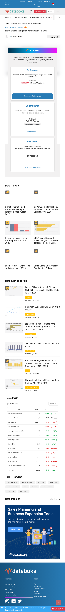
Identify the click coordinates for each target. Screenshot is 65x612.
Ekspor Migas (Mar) (14, 435)
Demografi (30, 314)
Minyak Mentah (12, 482)
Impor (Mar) (11, 448)
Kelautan (37, 593)
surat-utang (23, 491)
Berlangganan (40, 11)
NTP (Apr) (11, 470)
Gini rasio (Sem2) (13, 418)
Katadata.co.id (23, 1)
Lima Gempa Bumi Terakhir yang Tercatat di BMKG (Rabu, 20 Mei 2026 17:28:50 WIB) (40, 327)
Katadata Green (29, 3)
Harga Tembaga (27, 482)
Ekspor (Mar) (11, 444)
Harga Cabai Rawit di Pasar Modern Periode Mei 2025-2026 (42, 381)
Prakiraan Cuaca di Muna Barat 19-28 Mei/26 (42, 308)
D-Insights (34, 3)
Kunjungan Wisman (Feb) (15, 452)
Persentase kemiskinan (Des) (17, 466)
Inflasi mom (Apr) (13, 461)
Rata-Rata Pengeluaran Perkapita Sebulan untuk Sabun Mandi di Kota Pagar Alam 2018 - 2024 (41, 363)
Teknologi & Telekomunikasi (31, 23)
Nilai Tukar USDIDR (13, 426)
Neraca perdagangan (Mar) (16, 431)
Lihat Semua (54, 499)
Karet (25, 487)
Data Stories (15, 23)
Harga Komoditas (13, 487)
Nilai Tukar (41, 482)
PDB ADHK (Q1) (12, 422)
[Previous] (56, 17)
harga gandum (47, 487)
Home (7, 23)
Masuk (50, 11)
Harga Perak (53, 482)
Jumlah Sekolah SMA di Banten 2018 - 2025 (42, 345)
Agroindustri (38, 584)
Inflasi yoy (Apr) (12, 457)
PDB (27, 370)
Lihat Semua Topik (40, 596)
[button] (54, 3)
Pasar (28, 297)
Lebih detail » (32, 132)
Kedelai (34, 487)
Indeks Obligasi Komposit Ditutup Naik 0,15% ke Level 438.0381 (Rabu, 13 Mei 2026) (42, 290)
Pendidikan (30, 351)
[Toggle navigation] (57, 11)
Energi (36, 591)
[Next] (59, 17)
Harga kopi (11, 491)
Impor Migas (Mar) (13, 439)
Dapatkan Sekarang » (32, 96)
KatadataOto (47, 1)
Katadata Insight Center (39, 4)
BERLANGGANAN (58, 609)
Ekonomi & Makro (32, 387)
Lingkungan (30, 334)
